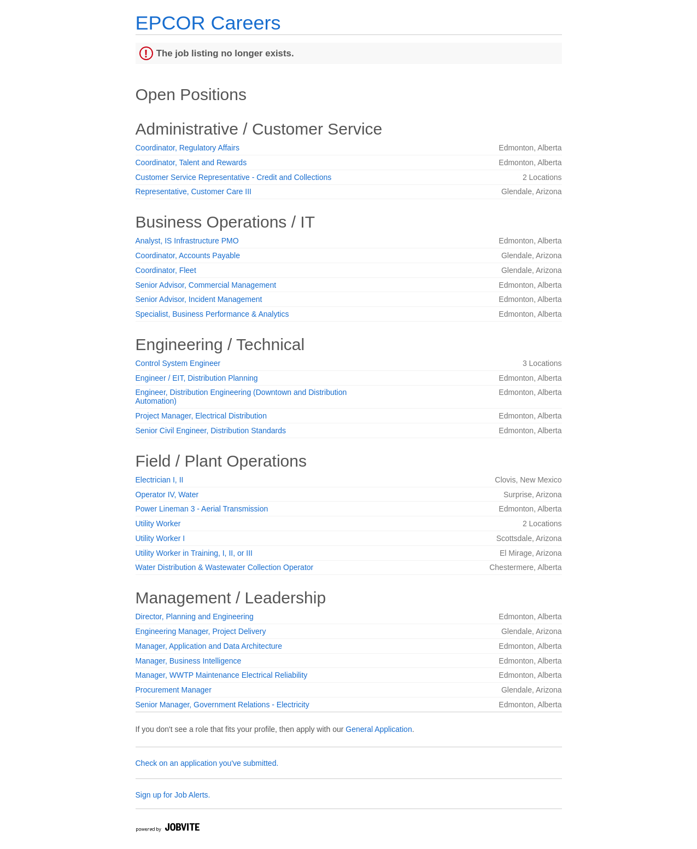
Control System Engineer (178, 363)
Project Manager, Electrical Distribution (201, 415)
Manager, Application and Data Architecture (209, 646)
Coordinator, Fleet (166, 270)
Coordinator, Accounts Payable (188, 255)
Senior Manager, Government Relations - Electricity (222, 704)
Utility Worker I (160, 538)
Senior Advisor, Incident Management (199, 299)
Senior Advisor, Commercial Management (206, 285)
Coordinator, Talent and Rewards (191, 162)
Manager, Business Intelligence (189, 660)
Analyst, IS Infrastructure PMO (187, 240)
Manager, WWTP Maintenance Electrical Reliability (222, 675)
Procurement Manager (174, 689)
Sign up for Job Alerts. (173, 794)
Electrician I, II (160, 479)
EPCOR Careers (208, 22)
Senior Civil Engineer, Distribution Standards (211, 430)
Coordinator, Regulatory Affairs (187, 147)
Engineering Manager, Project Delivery (201, 631)
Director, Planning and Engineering (195, 616)
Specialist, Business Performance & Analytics (212, 314)
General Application (378, 729)
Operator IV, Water (167, 494)
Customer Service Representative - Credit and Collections (234, 177)
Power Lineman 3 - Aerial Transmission (202, 508)
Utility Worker (158, 523)
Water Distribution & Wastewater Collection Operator (225, 567)
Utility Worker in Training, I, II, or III (194, 553)
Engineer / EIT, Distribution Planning (197, 378)
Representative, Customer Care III (193, 191)
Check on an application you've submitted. (207, 763)
